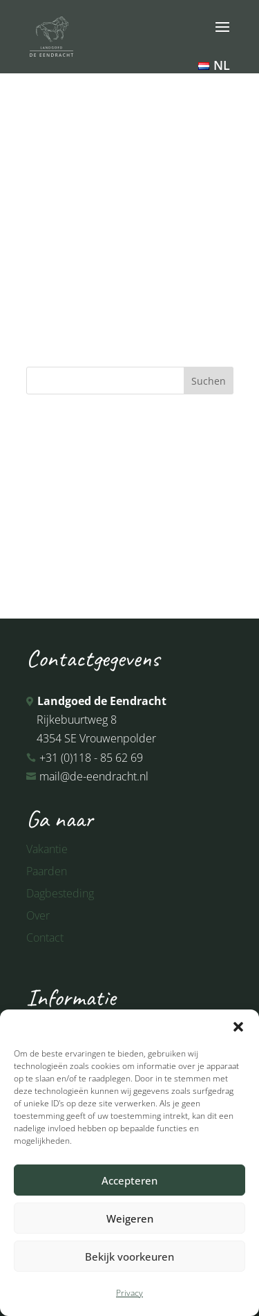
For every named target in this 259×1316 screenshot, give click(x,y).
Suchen (208, 380)
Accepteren (129, 1180)
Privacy (129, 1293)
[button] (238, 1027)
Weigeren (129, 1218)
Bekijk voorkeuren (129, 1256)
